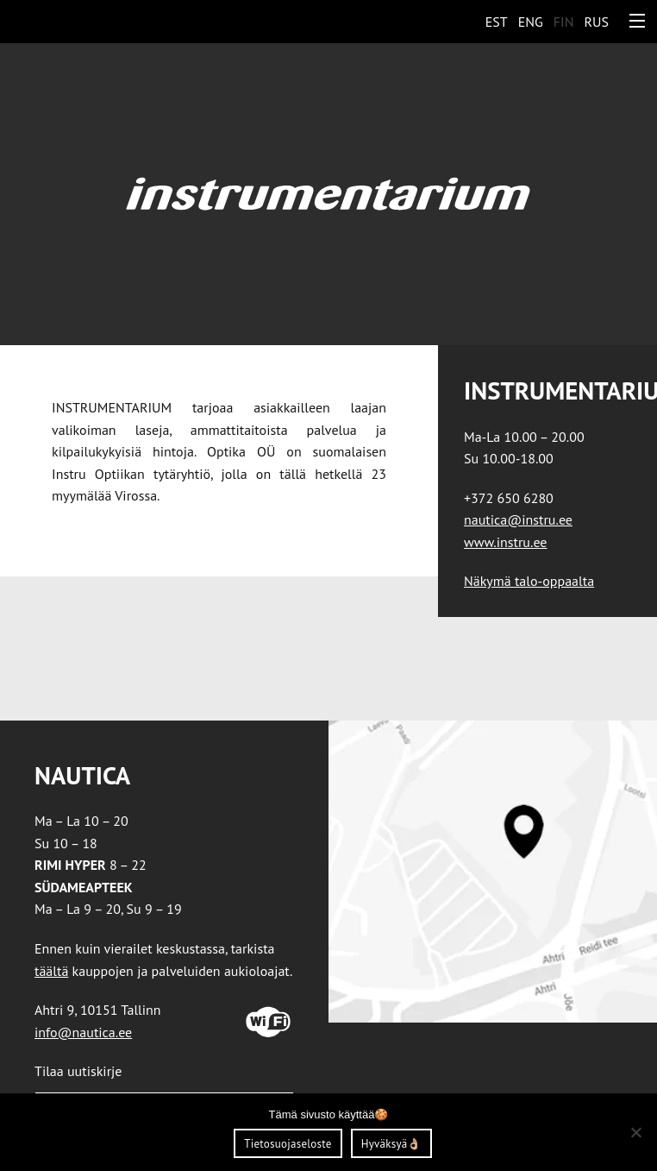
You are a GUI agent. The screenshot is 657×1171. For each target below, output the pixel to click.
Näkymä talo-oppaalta (529, 580)
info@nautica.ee (83, 1032)
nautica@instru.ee (518, 519)
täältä (51, 970)
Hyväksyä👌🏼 (391, 1143)
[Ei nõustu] (635, 1132)
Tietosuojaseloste (287, 1143)
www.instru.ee (505, 542)
